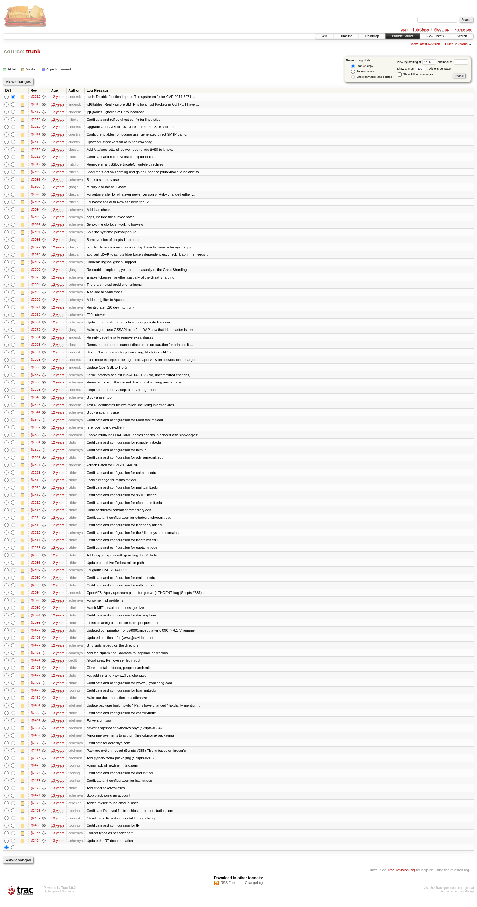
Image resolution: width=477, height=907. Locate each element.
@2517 (35, 498)
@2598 (35, 256)
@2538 (35, 438)
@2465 (35, 840)
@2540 (35, 423)
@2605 (35, 202)
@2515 (35, 514)
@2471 (35, 802)
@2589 (35, 316)
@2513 (35, 529)
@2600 (35, 240)
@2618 (35, 104)
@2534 (35, 445)
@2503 (35, 605)
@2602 (35, 225)
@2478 (35, 749)
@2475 (35, 772)
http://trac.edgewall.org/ (457, 898)
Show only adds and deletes (371, 77)
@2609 (35, 172)
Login (404, 29)
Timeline (346, 36)
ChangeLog (254, 890)
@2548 (35, 400)
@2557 (35, 377)
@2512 (35, 536)
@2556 (35, 385)
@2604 (35, 210)
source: (14, 51)
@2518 (35, 491)
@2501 (35, 620)
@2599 (35, 248)
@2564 (35, 339)
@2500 (35, 627)
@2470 (35, 809)
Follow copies (362, 72)
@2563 (35, 347)
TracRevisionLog (401, 877)
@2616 (35, 119)
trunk (33, 51)
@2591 (35, 309)
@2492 (35, 680)
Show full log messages (415, 74)
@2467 (35, 825)
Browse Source (402, 36)
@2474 (35, 779)
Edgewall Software (61, 898)
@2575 (35, 331)
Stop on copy (362, 66)
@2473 (35, 787)
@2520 (35, 476)
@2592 (35, 301)
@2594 (35, 286)
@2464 (35, 847)
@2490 (35, 696)
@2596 (35, 271)
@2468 (35, 817)
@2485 (35, 703)
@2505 (35, 589)
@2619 (35, 96)
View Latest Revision (425, 44)
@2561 (35, 354)
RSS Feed (229, 890)
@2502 (35, 612)
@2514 (35, 521)
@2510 (35, 552)
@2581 (35, 324)
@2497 (35, 650)
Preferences (463, 29)
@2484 (35, 711)
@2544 (35, 415)
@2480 (35, 741)
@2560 (35, 362)
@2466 (35, 832)
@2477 (35, 756)
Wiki (324, 36)
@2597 (35, 263)
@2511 (35, 544)
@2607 (35, 187)
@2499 (35, 635)
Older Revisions (456, 44)
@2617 (35, 111)
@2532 (35, 460)
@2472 (35, 794)
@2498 (35, 643)
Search (462, 36)
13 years (57, 704)
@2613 (35, 142)
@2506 (35, 582)
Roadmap (372, 36)
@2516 (35, 506)
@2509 (35, 559)
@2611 (35, 157)
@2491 (35, 688)
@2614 (35, 134)
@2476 (35, 764)
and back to (453, 62)
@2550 (35, 392)
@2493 (35, 673)
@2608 (35, 180)
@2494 (35, 665)
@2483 (35, 718)
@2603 (35, 218)
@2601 (35, 233)
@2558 (35, 369)
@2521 (35, 468)
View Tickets (435, 36)
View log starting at (417, 62)
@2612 (35, 149)
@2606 (35, 195)
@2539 (35, 430)
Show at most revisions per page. (424, 68)
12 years (57, 97)
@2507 (35, 574)
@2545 (35, 407)
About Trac (441, 29)
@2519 (35, 483)
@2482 (35, 726)
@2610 (35, 165)
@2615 (35, 127)
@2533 (35, 453)
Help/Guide (421, 29)
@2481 (35, 734)
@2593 (35, 294)
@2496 (35, 658)
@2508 (35, 567)
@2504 (35, 597)
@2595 (35, 278)
